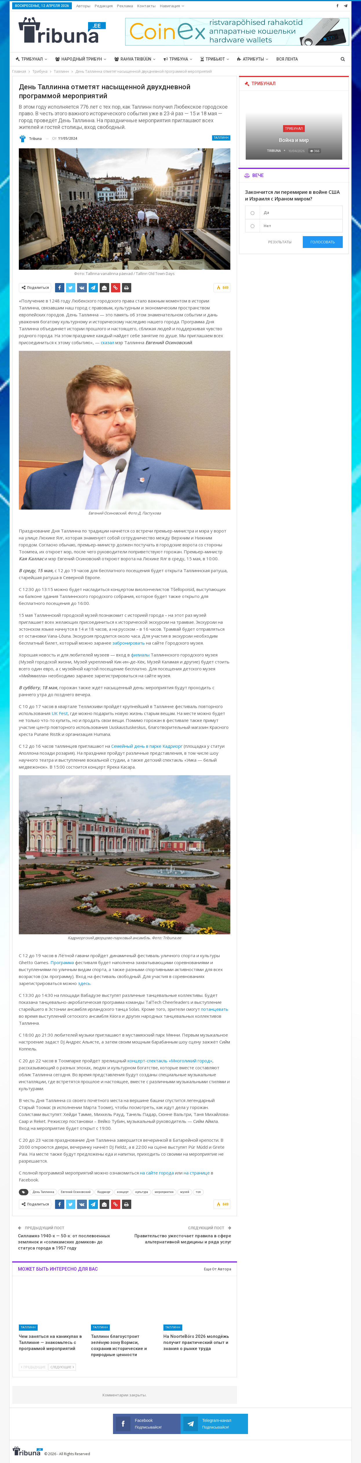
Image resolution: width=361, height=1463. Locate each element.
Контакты (146, 5)
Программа (62, 962)
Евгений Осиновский (76, 1192)
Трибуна (176, 59)
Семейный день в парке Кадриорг (147, 746)
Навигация (170, 5)
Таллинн (221, 137)
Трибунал (29, 59)
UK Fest (60, 713)
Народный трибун (78, 59)
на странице (197, 1173)
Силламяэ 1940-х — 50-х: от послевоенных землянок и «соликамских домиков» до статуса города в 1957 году (64, 1242)
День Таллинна (43, 1192)
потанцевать (214, 1009)
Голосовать (323, 242)
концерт (123, 1192)
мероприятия (164, 1192)
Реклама (125, 5)
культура (141, 1192)
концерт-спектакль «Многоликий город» (169, 1060)
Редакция (104, 5)
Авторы (83, 5)
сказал (107, 342)
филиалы (140, 655)
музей (184, 1192)
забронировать (128, 643)
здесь (84, 983)
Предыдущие (33, 1367)
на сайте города (157, 1173)
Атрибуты (250, 59)
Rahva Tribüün (132, 59)
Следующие (62, 1367)
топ (198, 1192)
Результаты (279, 242)
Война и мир (294, 140)
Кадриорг (103, 1192)
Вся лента (287, 59)
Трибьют (212, 59)
